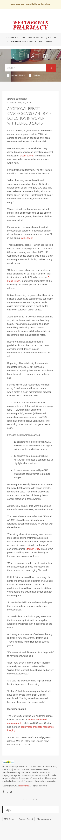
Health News (16, 75)
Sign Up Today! (36, 41)
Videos (35, 75)
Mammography (44, 819)
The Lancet (26, 238)
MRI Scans (9, 819)
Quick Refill (52, 38)
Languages (12, 38)
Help (23, 38)
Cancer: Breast (26, 819)
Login (49, 41)
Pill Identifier (35, 38)
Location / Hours (17, 41)
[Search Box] (25, 67)
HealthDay (24, 785)
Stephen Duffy (33, 549)
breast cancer (26, 155)
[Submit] (51, 68)
